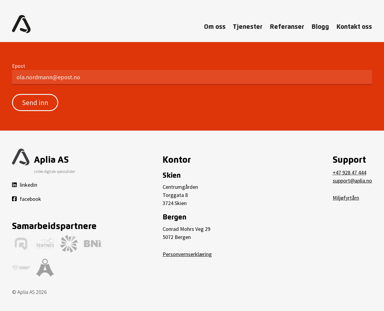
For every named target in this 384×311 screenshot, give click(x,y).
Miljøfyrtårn (346, 197)
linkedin (24, 184)
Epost (18, 65)
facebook (26, 198)
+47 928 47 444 (349, 172)
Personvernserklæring (187, 254)
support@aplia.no (352, 180)
